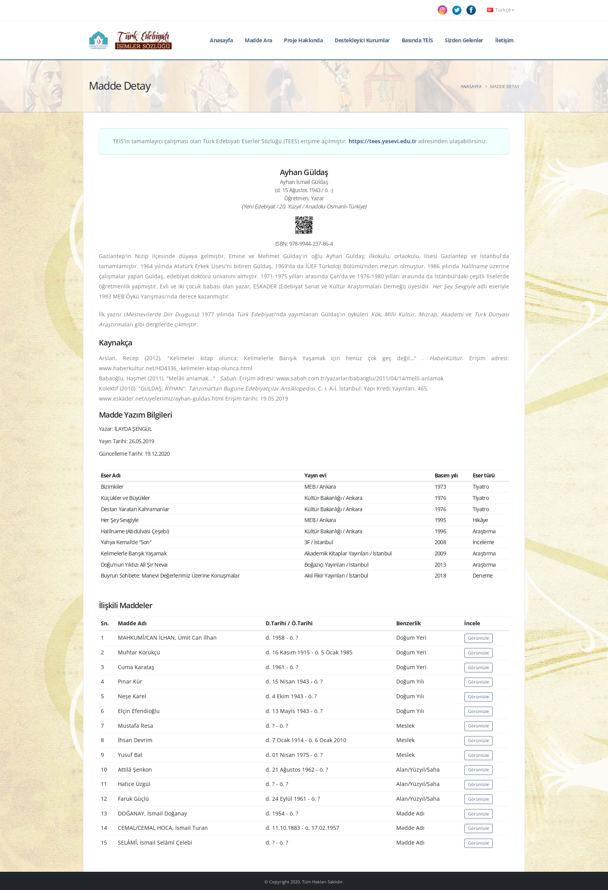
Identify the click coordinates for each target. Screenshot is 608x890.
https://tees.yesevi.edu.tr (382, 141)
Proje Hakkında (303, 40)
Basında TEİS (417, 40)
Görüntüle (478, 638)
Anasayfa (221, 40)
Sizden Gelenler (464, 40)
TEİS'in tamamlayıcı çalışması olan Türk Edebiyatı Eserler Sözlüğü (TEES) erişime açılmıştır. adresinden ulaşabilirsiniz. (300, 141)
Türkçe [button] (500, 10)
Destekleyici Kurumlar (362, 40)
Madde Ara (258, 40)
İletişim (504, 40)
